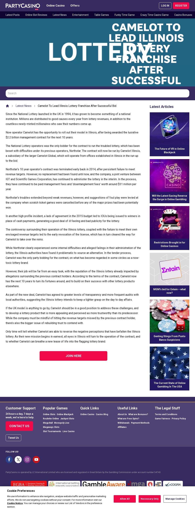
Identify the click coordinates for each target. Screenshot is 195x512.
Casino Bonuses (183, 14)
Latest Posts (13, 14)
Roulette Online (51, 418)
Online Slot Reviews (36, 14)
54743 (157, 472)
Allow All (125, 500)
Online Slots (49, 414)
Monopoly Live (61, 423)
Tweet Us (13, 437)
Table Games (101, 14)
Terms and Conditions (166, 414)
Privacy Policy (179, 418)
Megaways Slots (51, 427)
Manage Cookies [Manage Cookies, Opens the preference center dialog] (175, 500)
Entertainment (80, 14)
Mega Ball (48, 423)
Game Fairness (162, 418)
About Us (122, 414)
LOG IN (165, 5)
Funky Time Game (125, 14)
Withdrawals (124, 423)
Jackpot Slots (67, 418)
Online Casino (55, 5)
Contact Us (19, 426)
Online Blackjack (65, 414)
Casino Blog (102, 414)
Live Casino (69, 431)
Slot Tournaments (52, 431)
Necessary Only (150, 500)
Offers (75, 5)
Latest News (60, 14)
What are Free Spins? (128, 418)
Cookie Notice (15, 505)
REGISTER (181, 5)
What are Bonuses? (138, 414)
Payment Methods (140, 423)
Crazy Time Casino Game (154, 14)
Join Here (74, 356)
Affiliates (122, 427)
